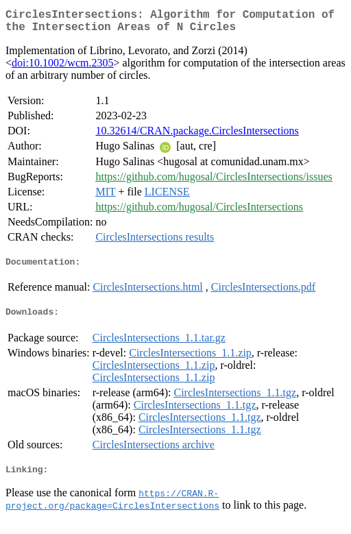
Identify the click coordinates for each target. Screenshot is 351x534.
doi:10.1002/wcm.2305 (62, 68)
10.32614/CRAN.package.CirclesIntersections (196, 136)
